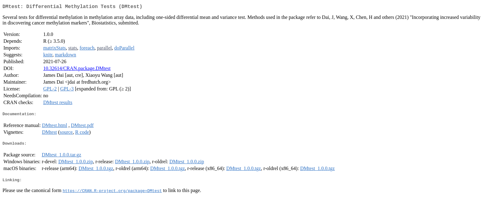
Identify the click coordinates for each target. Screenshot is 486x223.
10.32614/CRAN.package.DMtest (76, 69)
